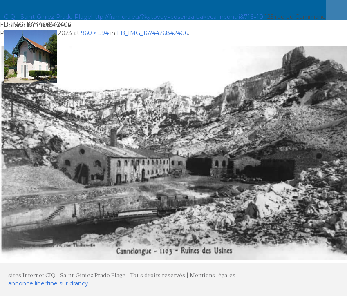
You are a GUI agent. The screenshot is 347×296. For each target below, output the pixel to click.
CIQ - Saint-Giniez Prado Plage (47, 16)
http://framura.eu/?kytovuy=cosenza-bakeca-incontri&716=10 (177, 16)
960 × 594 (95, 33)
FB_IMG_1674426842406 (152, 33)
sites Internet (26, 275)
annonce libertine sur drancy (48, 283)
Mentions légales (212, 275)
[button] (336, 10)
